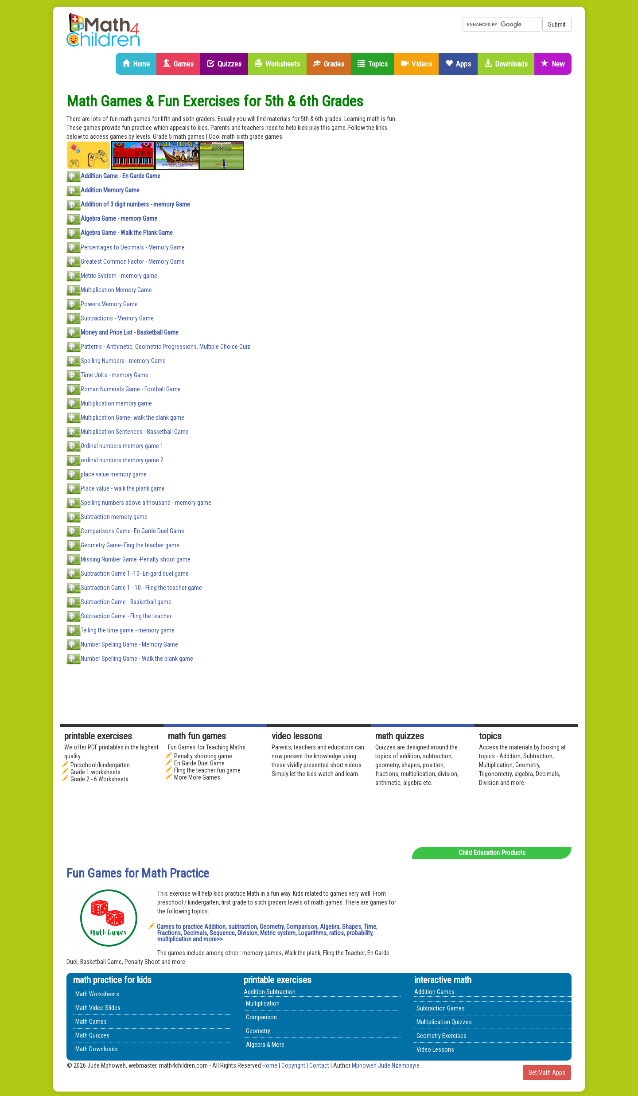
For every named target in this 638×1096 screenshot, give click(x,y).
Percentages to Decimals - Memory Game (133, 246)
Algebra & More (265, 1044)
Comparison (261, 1017)
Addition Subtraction (270, 991)
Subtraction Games (440, 1008)
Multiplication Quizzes (444, 1022)
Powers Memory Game (109, 303)
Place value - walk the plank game (123, 487)
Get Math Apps (547, 1072)
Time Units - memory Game (114, 374)
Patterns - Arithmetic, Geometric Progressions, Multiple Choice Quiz (165, 346)
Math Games (91, 1021)
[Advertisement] (505, 226)
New (553, 63)
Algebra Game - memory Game (119, 218)
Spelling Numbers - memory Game (123, 360)
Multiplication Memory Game (116, 289)
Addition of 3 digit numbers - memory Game (135, 204)
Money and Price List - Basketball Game (130, 331)
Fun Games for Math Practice (137, 873)
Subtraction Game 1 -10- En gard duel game (135, 573)
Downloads (506, 63)
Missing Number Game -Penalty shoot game (136, 558)
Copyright (293, 1065)
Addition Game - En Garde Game (120, 175)
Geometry (258, 1030)
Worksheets (277, 63)
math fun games (197, 736)
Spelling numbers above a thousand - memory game (146, 502)
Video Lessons (297, 736)
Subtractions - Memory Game (117, 317)
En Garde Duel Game (199, 763)
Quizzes (224, 63)
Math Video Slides (98, 1007)
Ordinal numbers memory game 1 (122, 445)
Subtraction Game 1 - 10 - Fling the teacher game (141, 587)
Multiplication (263, 1003)
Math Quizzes (92, 1035)
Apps (458, 63)
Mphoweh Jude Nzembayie (386, 1065)
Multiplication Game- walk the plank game (132, 417)
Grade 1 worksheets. (96, 772)
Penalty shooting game (203, 756)
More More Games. (198, 777)
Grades (328, 63)
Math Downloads (96, 1049)
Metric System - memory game (119, 275)
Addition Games (434, 991)
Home (136, 63)
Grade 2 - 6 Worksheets (99, 779)
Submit (557, 24)
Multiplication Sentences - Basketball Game (135, 431)
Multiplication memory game (116, 402)
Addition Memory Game (110, 190)
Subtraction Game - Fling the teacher (126, 615)
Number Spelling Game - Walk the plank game (137, 658)
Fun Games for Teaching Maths (206, 747)
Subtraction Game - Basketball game (126, 601)
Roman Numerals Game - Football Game (131, 388)
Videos (416, 63)
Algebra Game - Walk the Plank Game (127, 232)
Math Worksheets (97, 994)
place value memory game (114, 473)
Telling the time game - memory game (128, 629)
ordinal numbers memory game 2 (122, 459)
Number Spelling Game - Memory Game (129, 643)
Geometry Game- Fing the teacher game (130, 544)
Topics (373, 63)
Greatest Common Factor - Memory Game (133, 261)
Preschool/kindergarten (100, 764)
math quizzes (399, 736)
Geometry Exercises (441, 1035)
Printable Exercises (98, 736)
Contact (320, 1065)
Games (178, 63)
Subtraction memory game (114, 516)
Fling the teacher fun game (207, 770)
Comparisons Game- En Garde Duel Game (132, 530)
